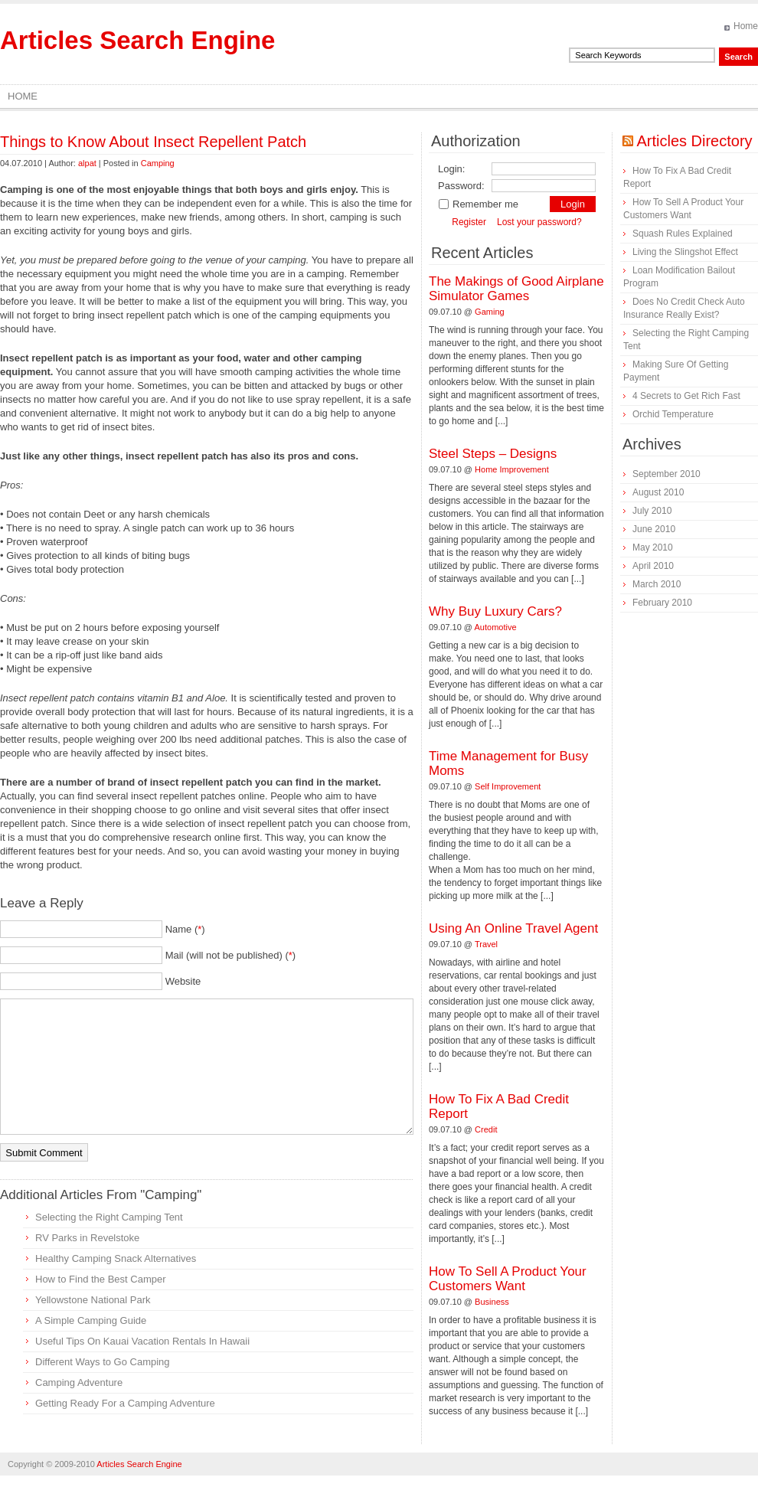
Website (183, 981)
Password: (461, 185)
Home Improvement (512, 469)
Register (469, 222)
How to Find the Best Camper (100, 1279)
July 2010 (651, 510)
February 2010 (662, 602)
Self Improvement (508, 786)
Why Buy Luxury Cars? (495, 611)
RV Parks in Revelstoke (87, 1238)
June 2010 (653, 529)
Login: (451, 169)
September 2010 (666, 474)
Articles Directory (694, 140)
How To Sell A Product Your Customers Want (507, 1278)
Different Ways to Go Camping (102, 1362)
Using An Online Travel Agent (513, 928)
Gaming (490, 311)
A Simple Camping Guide (90, 1320)
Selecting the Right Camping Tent (109, 1217)
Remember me (478, 204)
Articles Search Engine (137, 40)
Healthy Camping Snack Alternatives (115, 1258)
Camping (158, 163)
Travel (486, 944)
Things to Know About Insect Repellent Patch (153, 141)
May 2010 (652, 547)
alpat (87, 163)
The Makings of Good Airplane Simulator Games (516, 288)
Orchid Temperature (673, 414)
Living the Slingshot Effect (685, 252)
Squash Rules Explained (682, 233)
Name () (185, 929)
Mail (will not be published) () (230, 955)
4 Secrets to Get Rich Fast (686, 396)
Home (745, 26)
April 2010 (653, 565)
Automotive (496, 627)
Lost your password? (539, 222)
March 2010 (656, 584)
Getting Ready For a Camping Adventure (125, 1403)
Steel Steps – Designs (493, 453)
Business (492, 1301)
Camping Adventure (79, 1382)
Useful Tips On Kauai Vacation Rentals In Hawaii (142, 1341)
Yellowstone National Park (93, 1300)
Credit (486, 1129)
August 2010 (658, 492)
